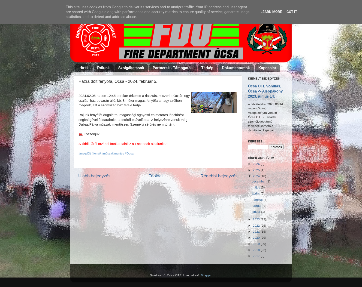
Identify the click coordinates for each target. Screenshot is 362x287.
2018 (257, 250)
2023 (257, 219)
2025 (257, 170)
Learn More (271, 12)
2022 (257, 225)
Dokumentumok (236, 68)
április (256, 193)
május (256, 187)
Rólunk (103, 68)
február (257, 205)
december (259, 181)
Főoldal (155, 175)
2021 (257, 231)
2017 (257, 256)
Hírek (84, 68)
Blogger (206, 275)
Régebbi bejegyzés (219, 175)
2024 (257, 176)
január (256, 211)
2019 (257, 244)
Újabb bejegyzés (94, 175)
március (257, 199)
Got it (292, 12)
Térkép (207, 68)
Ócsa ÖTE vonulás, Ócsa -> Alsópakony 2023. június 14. (265, 91)
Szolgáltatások (131, 68)
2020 (257, 237)
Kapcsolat (267, 68)
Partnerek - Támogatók (173, 68)
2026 (257, 164)
